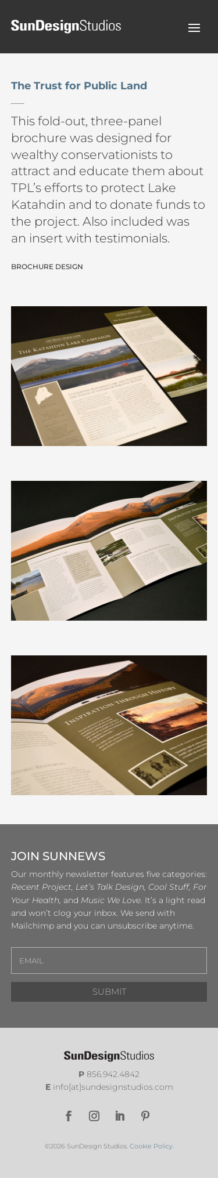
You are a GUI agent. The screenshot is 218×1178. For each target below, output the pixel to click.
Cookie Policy (151, 1146)
